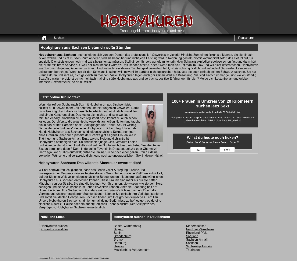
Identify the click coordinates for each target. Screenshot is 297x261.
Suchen (59, 37)
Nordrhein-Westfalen (200, 229)
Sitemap (64, 258)
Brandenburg (122, 236)
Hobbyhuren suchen (54, 226)
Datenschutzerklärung (83, 258)
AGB (71, 258)
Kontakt (96, 258)
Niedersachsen (196, 226)
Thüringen (45, 138)
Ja (198, 149)
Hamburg (120, 243)
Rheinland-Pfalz (196, 232)
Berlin (118, 232)
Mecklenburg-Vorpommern (132, 249)
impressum (105, 258)
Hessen (119, 246)
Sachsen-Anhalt (70, 138)
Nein (227, 149)
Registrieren (246, 37)
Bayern (118, 229)
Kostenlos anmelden (54, 229)
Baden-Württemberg (127, 226)
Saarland (192, 236)
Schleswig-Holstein (199, 246)
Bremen (119, 239)
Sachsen (192, 243)
